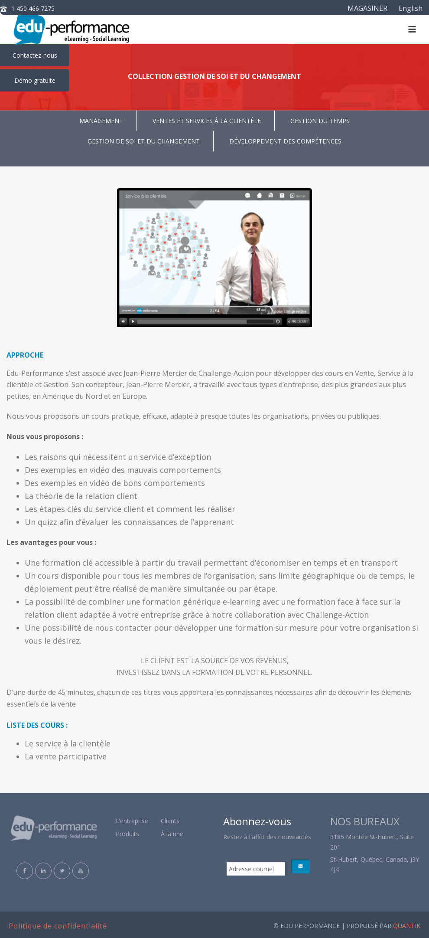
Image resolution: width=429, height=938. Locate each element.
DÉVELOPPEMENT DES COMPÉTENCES (285, 141)
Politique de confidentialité (58, 926)
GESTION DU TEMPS (320, 121)
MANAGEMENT (101, 121)
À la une (172, 834)
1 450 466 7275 (33, 8)
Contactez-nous (35, 55)
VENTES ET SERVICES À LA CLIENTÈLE (207, 121)
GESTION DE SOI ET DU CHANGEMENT (144, 141)
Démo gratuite (34, 80)
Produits (127, 834)
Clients (170, 821)
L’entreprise (132, 821)
